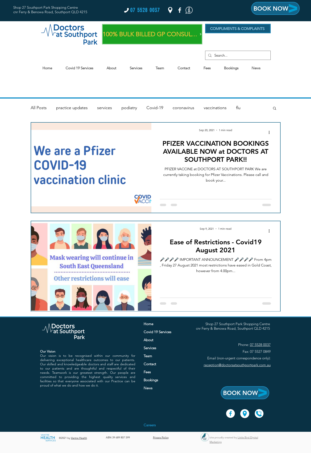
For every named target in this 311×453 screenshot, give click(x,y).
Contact (150, 364)
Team (148, 356)
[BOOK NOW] (275, 8)
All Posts (39, 107)
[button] (189, 10)
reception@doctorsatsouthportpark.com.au (237, 365)
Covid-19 (154, 107)
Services (150, 348)
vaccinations (215, 107)
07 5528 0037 (260, 344)
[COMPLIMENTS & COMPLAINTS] (238, 28)
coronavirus (183, 107)
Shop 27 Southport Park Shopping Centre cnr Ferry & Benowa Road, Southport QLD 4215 (50, 9)
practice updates (72, 107)
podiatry (129, 107)
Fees (147, 372)
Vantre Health (79, 438)
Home (148, 324)
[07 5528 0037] (142, 10)
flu (238, 107)
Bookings (151, 380)
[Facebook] (179, 10)
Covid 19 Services (157, 332)
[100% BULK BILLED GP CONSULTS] (152, 34)
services (104, 107)
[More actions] (271, 132)
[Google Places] (170, 10)
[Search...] (237, 55)
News (148, 388)
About (148, 340)
